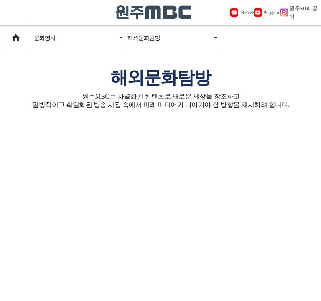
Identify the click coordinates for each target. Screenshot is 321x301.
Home (8, 33)
